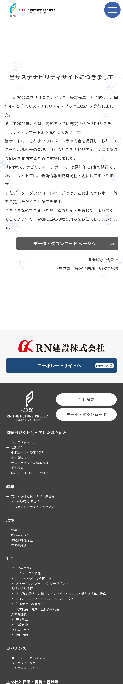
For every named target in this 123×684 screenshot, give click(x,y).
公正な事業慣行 (22, 568)
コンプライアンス (23, 663)
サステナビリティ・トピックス (33, 506)
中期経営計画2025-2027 (27, 452)
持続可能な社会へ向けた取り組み (36, 432)
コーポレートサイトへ (59, 365)
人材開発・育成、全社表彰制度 (37, 609)
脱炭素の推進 (20, 535)
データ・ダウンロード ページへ (64, 243)
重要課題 (17, 468)
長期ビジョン (20, 447)
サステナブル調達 (28, 573)
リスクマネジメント (25, 668)
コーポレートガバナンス (28, 658)
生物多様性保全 (22, 540)
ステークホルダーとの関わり (31, 578)
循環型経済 (19, 545)
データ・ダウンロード (86, 414)
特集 (10, 486)
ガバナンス (16, 648)
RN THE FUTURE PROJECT (31, 473)
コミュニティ (20, 629)
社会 (10, 558)
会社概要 (86, 399)
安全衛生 (22, 619)
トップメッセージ (23, 442)
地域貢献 (22, 634)
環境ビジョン (20, 529)
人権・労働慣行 (22, 588)
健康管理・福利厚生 (30, 604)
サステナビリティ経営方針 (29, 462)
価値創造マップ (22, 457)
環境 (10, 520)
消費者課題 (19, 614)
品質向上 (22, 624)
